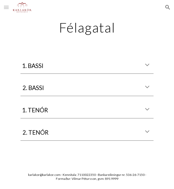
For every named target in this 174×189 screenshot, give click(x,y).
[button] (6, 7)
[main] (87, 27)
